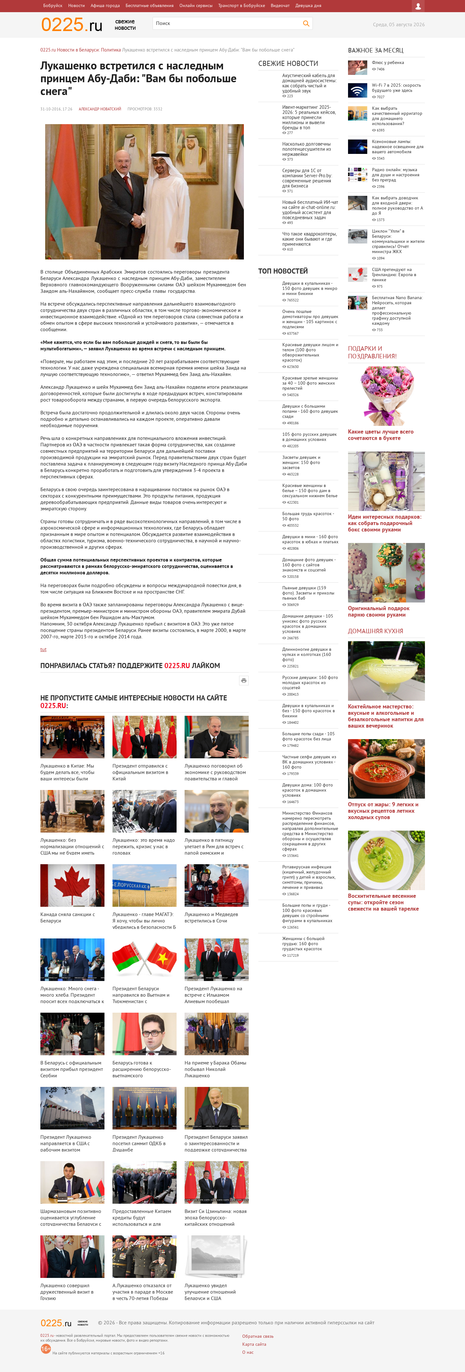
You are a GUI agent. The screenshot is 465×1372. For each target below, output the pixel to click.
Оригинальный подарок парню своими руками (379, 612)
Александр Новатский (100, 109)
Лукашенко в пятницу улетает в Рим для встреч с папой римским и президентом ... (214, 850)
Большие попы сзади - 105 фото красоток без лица (308, 736)
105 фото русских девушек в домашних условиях (309, 437)
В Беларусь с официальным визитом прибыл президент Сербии (71, 1069)
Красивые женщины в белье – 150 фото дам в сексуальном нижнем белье (309, 491)
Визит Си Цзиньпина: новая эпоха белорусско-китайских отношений (216, 1218)
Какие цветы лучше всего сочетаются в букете (381, 435)
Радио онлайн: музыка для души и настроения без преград (395, 175)
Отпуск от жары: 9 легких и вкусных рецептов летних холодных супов (383, 811)
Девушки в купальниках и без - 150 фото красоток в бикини (308, 711)
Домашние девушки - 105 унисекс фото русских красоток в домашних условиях (307, 624)
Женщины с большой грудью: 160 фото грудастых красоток (303, 944)
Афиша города (105, 6)
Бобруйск (52, 6)
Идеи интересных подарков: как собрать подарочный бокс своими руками (384, 524)
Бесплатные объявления (150, 6)
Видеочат (280, 6)
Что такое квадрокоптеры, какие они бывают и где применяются (309, 239)
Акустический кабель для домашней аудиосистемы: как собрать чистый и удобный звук (309, 83)
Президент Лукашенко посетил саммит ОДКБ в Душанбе (139, 1143)
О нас (247, 1352)
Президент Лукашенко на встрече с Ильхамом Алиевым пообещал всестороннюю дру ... (213, 998)
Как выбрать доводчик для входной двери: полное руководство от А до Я (397, 205)
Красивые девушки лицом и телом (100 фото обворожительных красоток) (310, 352)
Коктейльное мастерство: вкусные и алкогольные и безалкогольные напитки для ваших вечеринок (386, 716)
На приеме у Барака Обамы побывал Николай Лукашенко (215, 1069)
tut (43, 650)
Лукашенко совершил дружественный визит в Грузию (67, 1292)
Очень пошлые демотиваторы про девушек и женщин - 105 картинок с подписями (310, 319)
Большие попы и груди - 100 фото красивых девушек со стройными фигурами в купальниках (307, 913)
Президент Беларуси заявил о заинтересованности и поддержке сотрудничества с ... (216, 1147)
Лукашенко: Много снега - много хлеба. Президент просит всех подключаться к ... (72, 998)
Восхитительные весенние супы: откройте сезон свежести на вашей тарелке (383, 903)
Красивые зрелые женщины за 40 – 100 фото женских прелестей (310, 383)
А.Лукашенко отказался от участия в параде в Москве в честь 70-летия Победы (142, 1292)
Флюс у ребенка (388, 63)
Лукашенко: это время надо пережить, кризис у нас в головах (143, 847)
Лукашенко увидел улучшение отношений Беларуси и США (210, 1292)
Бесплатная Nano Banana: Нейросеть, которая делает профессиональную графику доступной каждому (397, 310)
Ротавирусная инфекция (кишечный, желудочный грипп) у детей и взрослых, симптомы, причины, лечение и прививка (308, 877)
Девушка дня (308, 6)
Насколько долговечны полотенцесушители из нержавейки (306, 149)
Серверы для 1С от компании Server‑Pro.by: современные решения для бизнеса (307, 178)
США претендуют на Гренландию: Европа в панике (394, 275)
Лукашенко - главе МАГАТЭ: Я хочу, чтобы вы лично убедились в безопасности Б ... (144, 924)
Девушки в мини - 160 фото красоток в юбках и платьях (310, 539)
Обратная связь (258, 1336)
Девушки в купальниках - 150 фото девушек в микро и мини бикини (309, 289)
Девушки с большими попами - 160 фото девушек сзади (310, 411)
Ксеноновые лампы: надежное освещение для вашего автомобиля (398, 147)
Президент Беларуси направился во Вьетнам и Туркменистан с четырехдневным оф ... (141, 998)
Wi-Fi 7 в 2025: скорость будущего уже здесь (396, 88)
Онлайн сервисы (195, 6)
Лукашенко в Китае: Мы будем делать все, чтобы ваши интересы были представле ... (67, 776)
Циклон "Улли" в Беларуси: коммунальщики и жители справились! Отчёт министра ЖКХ (398, 242)
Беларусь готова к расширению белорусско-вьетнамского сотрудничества (141, 1073)
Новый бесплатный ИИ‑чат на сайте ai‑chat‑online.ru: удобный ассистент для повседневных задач (310, 210)
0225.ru (47, 1336)
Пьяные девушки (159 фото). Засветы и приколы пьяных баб (308, 593)
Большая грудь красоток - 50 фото (308, 516)
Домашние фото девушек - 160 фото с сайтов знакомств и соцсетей (309, 565)
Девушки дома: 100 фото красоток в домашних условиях (307, 790)
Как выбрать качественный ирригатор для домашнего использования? (397, 116)
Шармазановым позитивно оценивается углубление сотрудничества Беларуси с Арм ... (70, 1221)
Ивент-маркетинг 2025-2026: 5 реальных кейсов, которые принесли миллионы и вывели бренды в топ (309, 118)
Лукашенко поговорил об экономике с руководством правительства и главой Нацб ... (215, 776)
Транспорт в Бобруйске (241, 6)
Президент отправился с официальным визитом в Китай (140, 772)
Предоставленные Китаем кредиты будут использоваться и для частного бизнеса (141, 1221)
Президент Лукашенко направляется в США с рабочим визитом (65, 1143)
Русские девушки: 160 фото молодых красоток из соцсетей (310, 683)
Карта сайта (254, 1344)
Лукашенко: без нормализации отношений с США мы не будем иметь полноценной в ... (72, 850)
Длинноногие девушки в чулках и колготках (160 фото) (306, 655)
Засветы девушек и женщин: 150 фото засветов (301, 463)
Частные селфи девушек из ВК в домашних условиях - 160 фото (309, 762)
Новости (76, 6)
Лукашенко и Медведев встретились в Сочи (211, 918)
